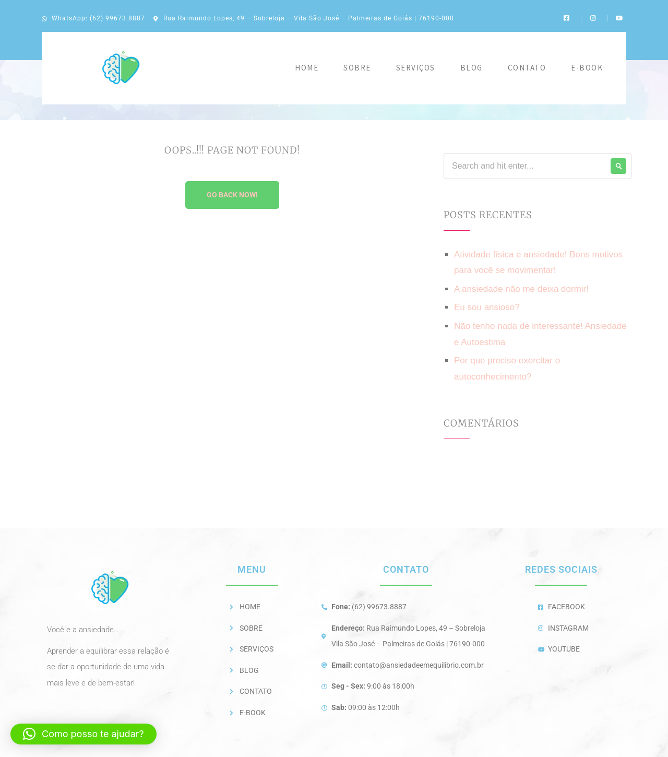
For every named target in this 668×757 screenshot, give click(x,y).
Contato (527, 68)
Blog (471, 68)
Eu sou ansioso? (487, 307)
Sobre (357, 68)
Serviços (415, 68)
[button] (83, 734)
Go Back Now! (232, 195)
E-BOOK (587, 68)
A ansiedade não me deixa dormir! (521, 289)
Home (306, 68)
